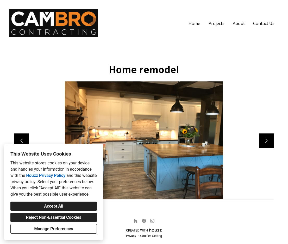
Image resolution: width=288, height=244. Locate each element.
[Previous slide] (21, 140)
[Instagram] (152, 220)
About (239, 23)
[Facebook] (144, 220)
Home (194, 23)
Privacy (131, 236)
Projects (216, 23)
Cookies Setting (151, 236)
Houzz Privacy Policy (45, 175)
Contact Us (263, 23)
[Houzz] (135, 220)
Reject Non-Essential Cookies (54, 217)
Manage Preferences (53, 228)
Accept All (53, 206)
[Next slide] (266, 140)
